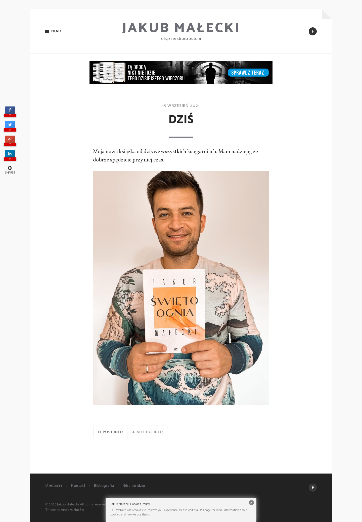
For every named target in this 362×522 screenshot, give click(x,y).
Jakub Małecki (181, 28)
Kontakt (78, 486)
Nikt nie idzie (133, 486)
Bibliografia (104, 486)
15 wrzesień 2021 (181, 105)
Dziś (201, 510)
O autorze (54, 485)
